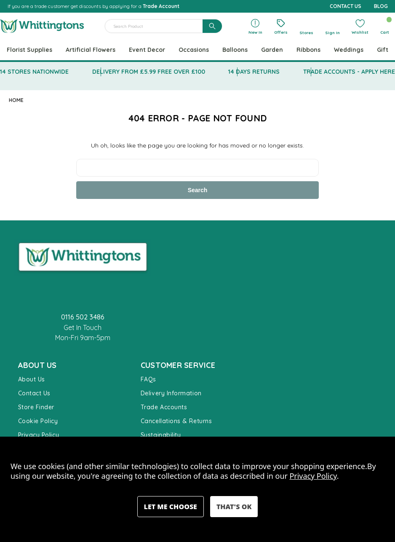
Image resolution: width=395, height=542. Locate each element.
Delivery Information (171, 393)
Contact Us (34, 393)
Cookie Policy (38, 421)
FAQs (148, 379)
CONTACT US (345, 6)
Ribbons (308, 50)
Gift (382, 50)
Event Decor (147, 50)
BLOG (381, 6)
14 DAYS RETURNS (254, 71)
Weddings (348, 50)
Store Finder (36, 407)
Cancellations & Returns (176, 421)
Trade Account (161, 6)
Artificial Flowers (90, 50)
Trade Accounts (164, 407)
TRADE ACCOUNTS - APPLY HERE (349, 71)
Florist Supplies (29, 50)
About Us (31, 379)
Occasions (194, 50)
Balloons (235, 50)
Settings (170, 506)
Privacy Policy (38, 435)
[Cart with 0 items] (384, 26)
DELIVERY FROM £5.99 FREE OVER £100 (148, 71)
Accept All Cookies (234, 506)
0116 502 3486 (82, 317)
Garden (272, 50)
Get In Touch (82, 327)
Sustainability (161, 435)
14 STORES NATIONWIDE (34, 71)
